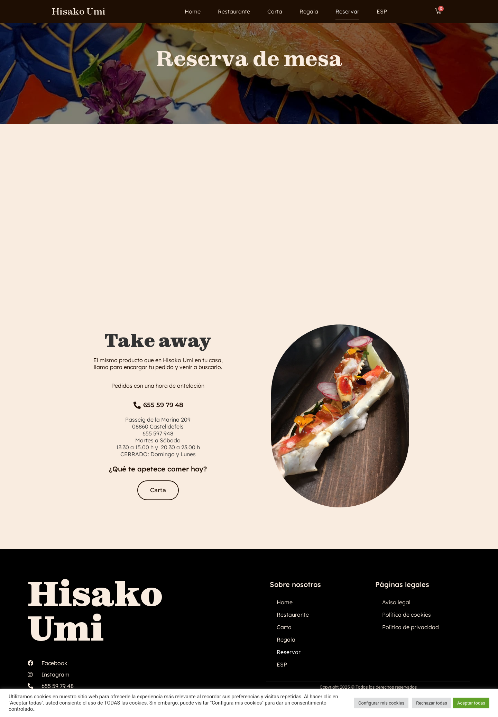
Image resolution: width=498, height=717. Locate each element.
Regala (308, 11)
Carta (274, 11)
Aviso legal (396, 602)
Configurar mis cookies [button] (381, 703)
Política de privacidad (410, 627)
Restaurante (234, 11)
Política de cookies (406, 614)
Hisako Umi (78, 11)
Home (193, 11)
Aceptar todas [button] (471, 703)
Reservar (347, 11)
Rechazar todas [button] (431, 703)
